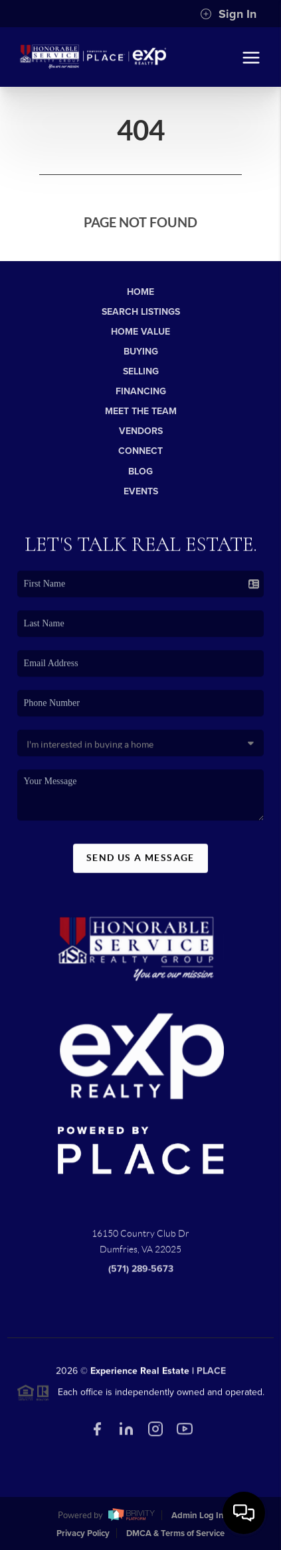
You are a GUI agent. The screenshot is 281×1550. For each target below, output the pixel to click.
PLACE (211, 1375)
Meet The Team (141, 411)
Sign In (228, 14)
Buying (141, 351)
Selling (141, 371)
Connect (140, 451)
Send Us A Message (140, 863)
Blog (140, 471)
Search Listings (141, 311)
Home (140, 292)
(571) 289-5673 (140, 1274)
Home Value (140, 331)
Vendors (141, 431)
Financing (141, 391)
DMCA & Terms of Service (175, 1533)
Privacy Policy (83, 1533)
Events (141, 491)
